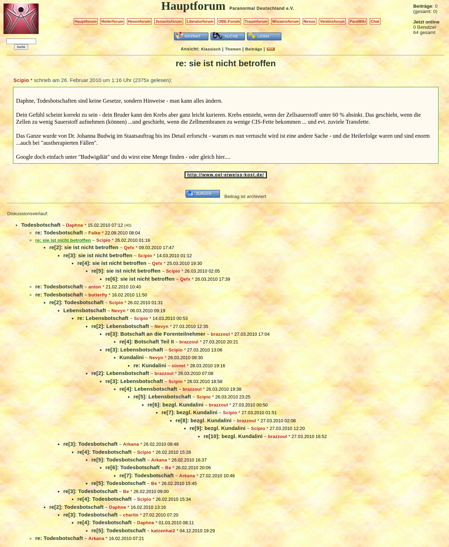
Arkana (131, 444)
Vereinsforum (332, 21)
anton (94, 286)
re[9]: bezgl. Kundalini (217, 428)
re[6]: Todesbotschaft (132, 467)
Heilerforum (112, 21)
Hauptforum (86, 21)
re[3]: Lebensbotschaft (134, 350)
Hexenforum (139, 21)
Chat (375, 21)
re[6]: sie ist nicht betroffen (139, 279)
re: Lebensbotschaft (102, 318)
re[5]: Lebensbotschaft (162, 396)
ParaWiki (358, 21)
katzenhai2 (163, 530)
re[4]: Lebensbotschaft (148, 389)
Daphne (74, 225)
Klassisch (211, 49)
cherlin (131, 515)
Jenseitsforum (168, 21)
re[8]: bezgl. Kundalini (203, 420)
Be (168, 467)
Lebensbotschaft (84, 310)
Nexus (309, 21)
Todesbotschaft (40, 225)
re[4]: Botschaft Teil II (146, 341)
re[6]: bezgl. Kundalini (175, 405)
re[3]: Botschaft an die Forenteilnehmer (155, 334)
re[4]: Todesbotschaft (104, 452)
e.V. (290, 8)
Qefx (129, 247)
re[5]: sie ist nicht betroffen (125, 271)
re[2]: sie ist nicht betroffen (83, 247)
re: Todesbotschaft (59, 232)
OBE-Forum (229, 21)
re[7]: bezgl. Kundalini (189, 412)
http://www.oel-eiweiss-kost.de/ (225, 174)
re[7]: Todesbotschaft (146, 475)
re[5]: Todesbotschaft (118, 460)
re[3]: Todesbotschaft (90, 444)
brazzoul (220, 334)
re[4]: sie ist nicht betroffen (111, 263)
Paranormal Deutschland (257, 8)
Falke (94, 232)
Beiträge (253, 49)
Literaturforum (200, 21)
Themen (233, 49)
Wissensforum (285, 21)
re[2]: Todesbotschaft (76, 302)
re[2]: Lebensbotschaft (120, 326)
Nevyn (119, 310)
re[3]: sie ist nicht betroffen (97, 255)
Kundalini (131, 357)
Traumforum (256, 21)
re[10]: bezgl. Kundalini (232, 436)
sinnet (179, 365)
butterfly (97, 295)
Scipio (21, 80)
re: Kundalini (149, 365)
